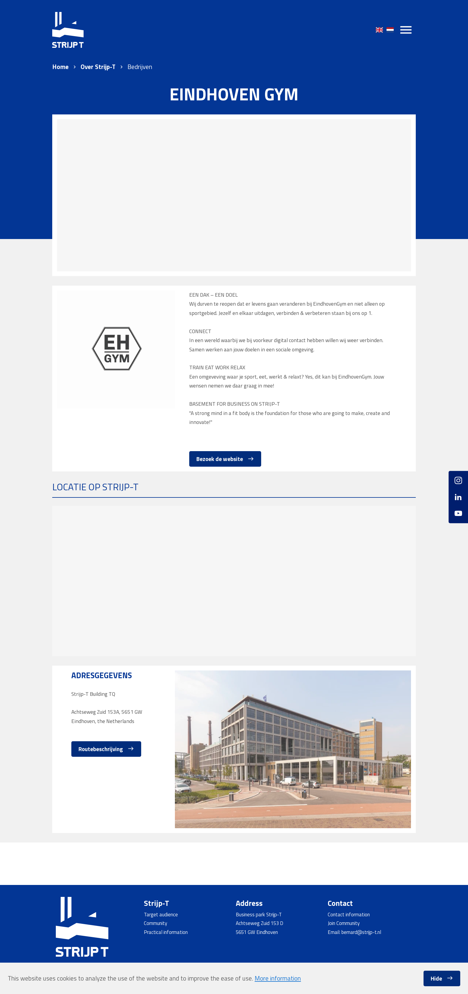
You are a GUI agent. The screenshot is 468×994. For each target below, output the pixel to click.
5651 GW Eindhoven (257, 932)
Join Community (344, 923)
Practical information (166, 932)
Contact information (349, 914)
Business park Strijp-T (259, 914)
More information (278, 978)
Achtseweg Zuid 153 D (259, 923)
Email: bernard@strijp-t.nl (354, 932)
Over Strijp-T (98, 66)
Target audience (161, 914)
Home (60, 66)
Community (155, 923)
